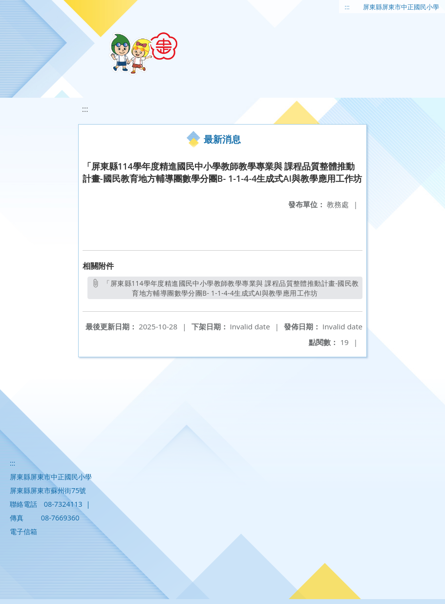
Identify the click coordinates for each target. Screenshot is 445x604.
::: (347, 6)
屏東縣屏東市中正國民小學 (401, 6)
